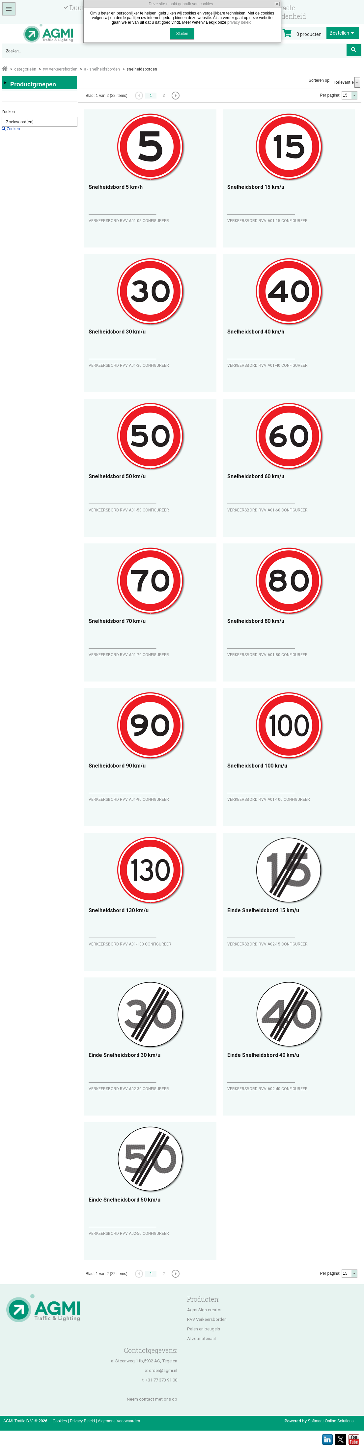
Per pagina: (330, 95)
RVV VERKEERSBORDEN (60, 69)
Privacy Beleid (82, 1421)
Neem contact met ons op (152, 1399)
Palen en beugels (203, 1328)
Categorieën (25, 69)
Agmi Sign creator (204, 1309)
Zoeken (8, 111)
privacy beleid (239, 22)
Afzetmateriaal (201, 1338)
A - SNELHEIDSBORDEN (102, 69)
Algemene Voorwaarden (119, 1421)
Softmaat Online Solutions (331, 1421)
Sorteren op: (319, 80)
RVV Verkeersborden (207, 1319)
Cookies (60, 1421)
